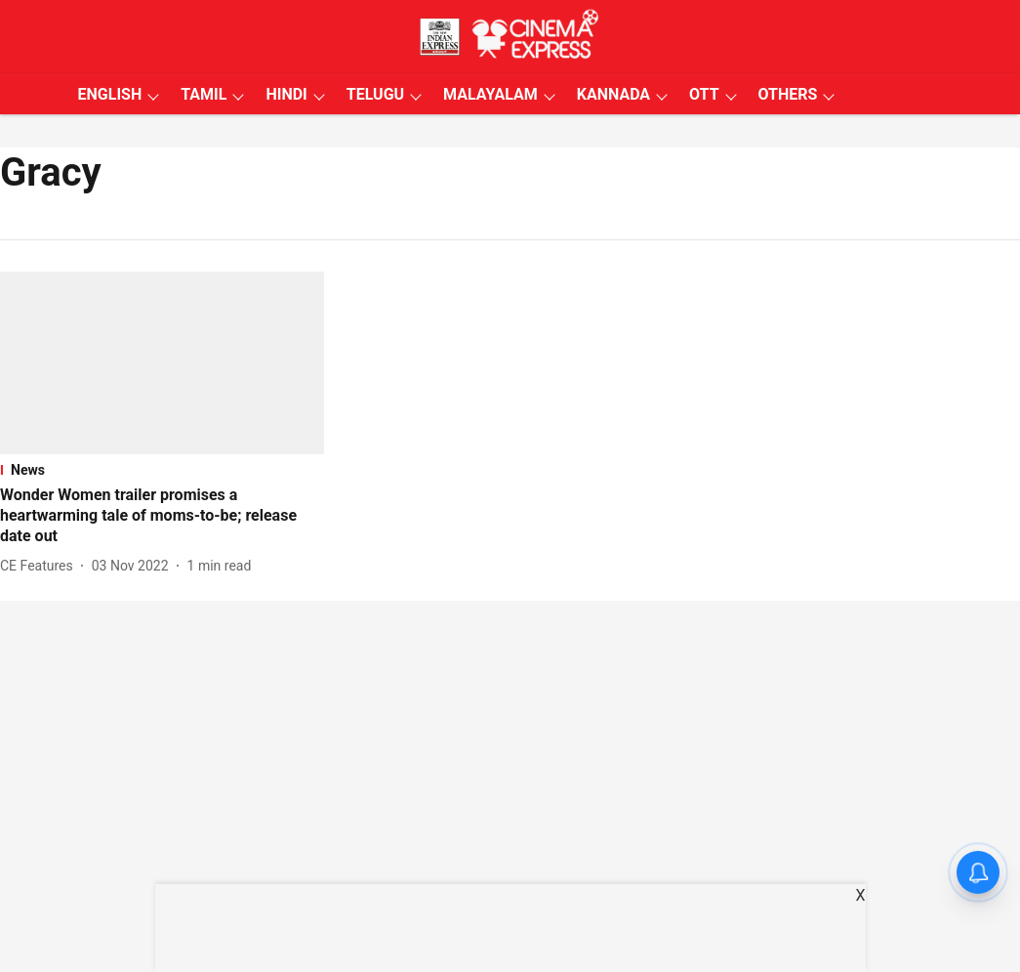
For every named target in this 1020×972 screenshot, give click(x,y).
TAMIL (203, 94)
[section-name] (162, 470)
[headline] (162, 516)
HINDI (285, 94)
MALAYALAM (490, 94)
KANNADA (613, 94)
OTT (703, 94)
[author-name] (40, 566)
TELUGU (375, 94)
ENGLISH (110, 94)
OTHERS (788, 94)
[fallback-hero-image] (162, 363)
